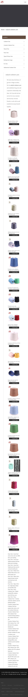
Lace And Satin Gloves (19, 685)
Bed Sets (4, 685)
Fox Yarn (6, 63)
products (5, 37)
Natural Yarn (6, 49)
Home (2, 29)
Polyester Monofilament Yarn (16, 694)
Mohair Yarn (16, 570)
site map (18, 674)
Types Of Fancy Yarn (8, 56)
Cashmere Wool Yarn (12, 655)
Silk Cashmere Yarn (12, 613)
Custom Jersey (15, 688)
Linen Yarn (16, 554)
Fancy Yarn (6, 52)
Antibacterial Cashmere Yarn (10, 67)
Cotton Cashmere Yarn (12, 630)
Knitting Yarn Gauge (8, 60)
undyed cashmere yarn (12, 29)
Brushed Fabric (5, 694)
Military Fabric (9, 691)
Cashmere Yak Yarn (12, 606)
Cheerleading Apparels (19, 691)
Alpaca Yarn (16, 576)
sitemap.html (24, 674)
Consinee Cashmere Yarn (9, 45)
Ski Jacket (10, 685)
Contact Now (15, 124)
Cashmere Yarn (7, 41)
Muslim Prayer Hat (6, 688)
